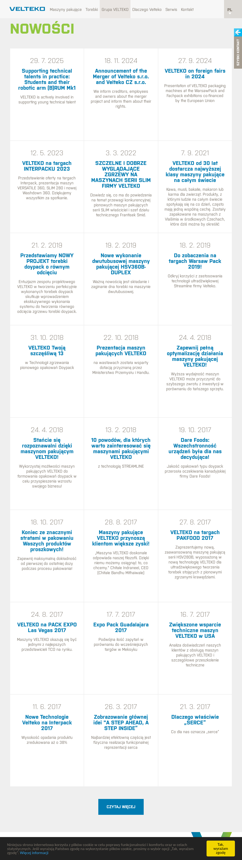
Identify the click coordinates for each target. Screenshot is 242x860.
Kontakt (187, 9)
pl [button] (229, 10)
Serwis (171, 9)
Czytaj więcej (121, 807)
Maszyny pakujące (66, 9)
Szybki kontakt (238, 52)
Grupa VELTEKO (115, 9)
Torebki (92, 9)
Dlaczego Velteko (147, 9)
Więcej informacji (34, 852)
